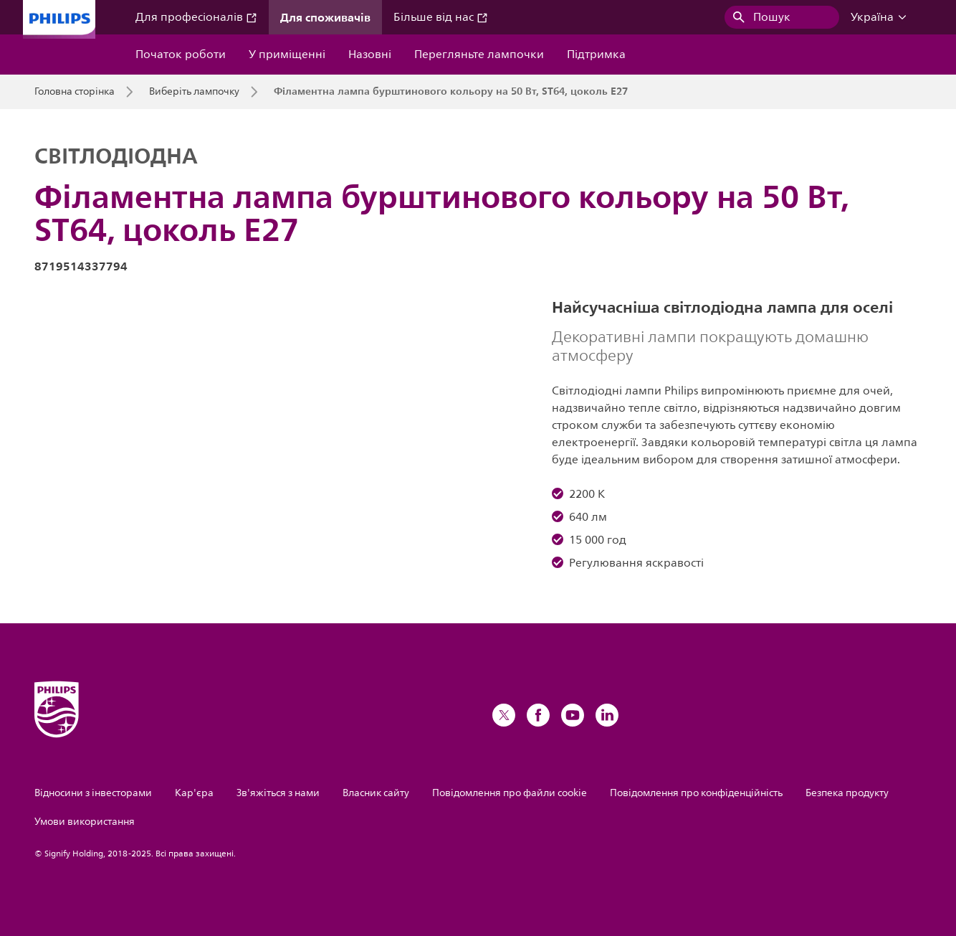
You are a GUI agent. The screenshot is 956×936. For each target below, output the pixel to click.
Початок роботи (180, 54)
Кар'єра (194, 793)
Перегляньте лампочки (479, 54)
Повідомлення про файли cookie (509, 793)
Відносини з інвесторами (93, 793)
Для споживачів (325, 17)
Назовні (369, 54)
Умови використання (84, 821)
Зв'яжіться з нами (278, 793)
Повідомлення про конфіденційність (696, 793)
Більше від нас (440, 17)
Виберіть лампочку (194, 91)
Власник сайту (376, 793)
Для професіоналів (196, 17)
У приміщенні (287, 54)
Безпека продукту (847, 793)
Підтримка (596, 54)
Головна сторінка (74, 91)
